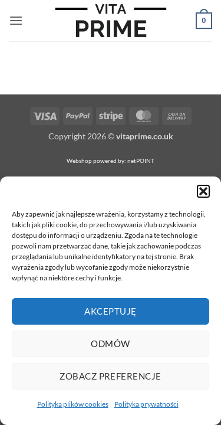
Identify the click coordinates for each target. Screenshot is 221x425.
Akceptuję (110, 311)
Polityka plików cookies (72, 404)
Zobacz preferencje (110, 376)
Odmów (110, 343)
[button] (203, 191)
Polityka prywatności (146, 404)
